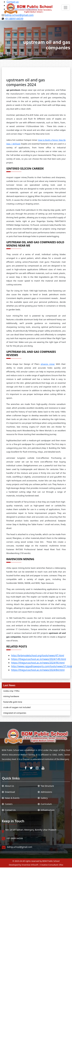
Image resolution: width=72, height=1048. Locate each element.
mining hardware (11, 696)
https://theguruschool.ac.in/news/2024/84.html (38, 670)
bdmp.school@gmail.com (19, 846)
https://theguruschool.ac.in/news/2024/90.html (38, 662)
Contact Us (9, 810)
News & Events (10, 798)
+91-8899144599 (14, 18)
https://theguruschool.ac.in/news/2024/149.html (38, 659)
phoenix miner (48, 364)
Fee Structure (46, 785)
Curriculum (45, 804)
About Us (8, 785)
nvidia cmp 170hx (11, 691)
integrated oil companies (14, 713)
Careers (7, 804)
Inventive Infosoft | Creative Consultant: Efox (42, 864)
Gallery (43, 798)
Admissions (45, 791)
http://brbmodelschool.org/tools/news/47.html (37, 655)
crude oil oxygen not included (16, 707)
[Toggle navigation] (65, 8)
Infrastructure (46, 810)
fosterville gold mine (12, 702)
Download (8, 791)
